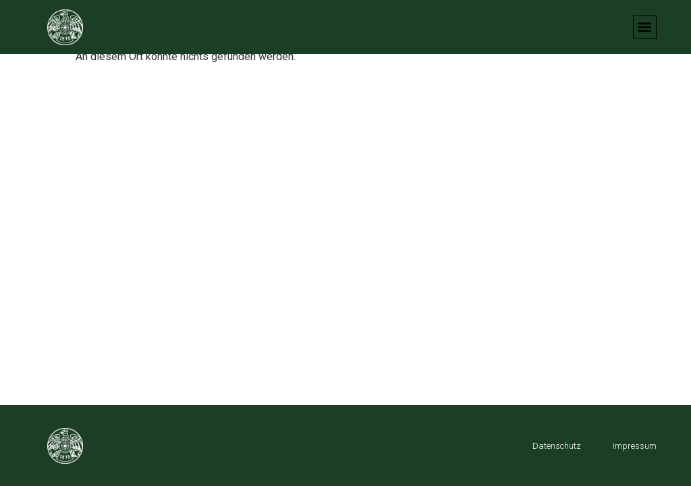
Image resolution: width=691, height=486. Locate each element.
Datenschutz (556, 446)
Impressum (635, 446)
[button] (645, 27)
